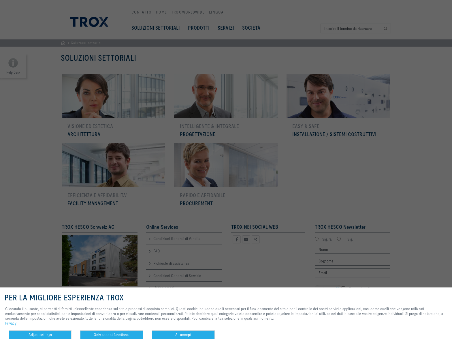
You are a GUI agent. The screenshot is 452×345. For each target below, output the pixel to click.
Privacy (10, 323)
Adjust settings (40, 334)
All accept (183, 334)
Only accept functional (111, 334)
